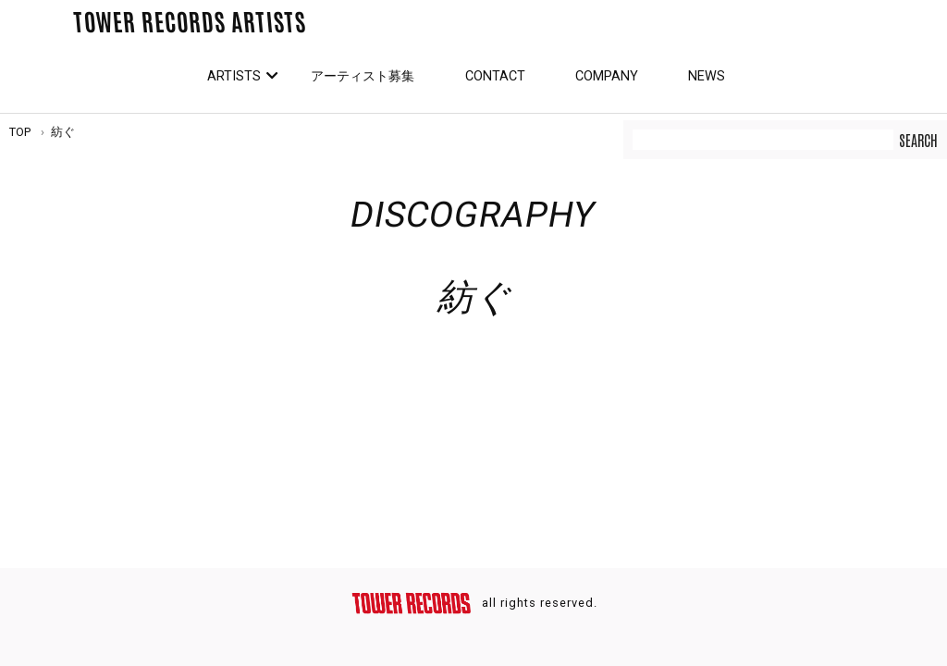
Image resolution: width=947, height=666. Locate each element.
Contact (495, 76)
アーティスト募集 (362, 76)
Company (606, 76)
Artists (234, 76)
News (706, 76)
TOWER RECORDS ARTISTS (189, 20)
